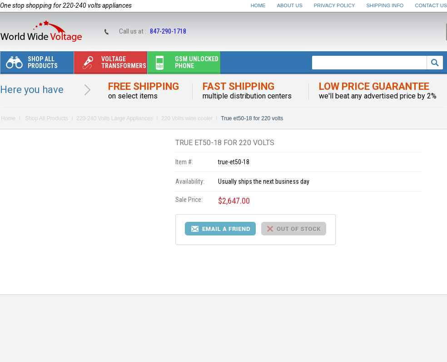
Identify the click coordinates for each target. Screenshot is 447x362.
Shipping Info (385, 5)
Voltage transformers (110, 64)
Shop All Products (29, 64)
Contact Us (431, 5)
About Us (290, 5)
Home (258, 5)
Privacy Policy (334, 5)
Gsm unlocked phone (183, 64)
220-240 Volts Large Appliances (114, 118)
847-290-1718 (168, 31)
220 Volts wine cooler (187, 118)
